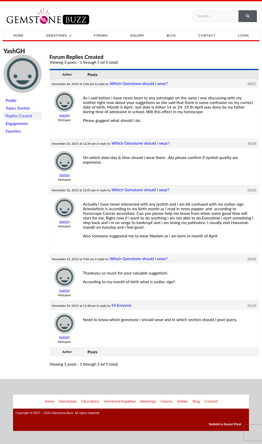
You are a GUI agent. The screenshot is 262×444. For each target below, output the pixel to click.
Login (243, 35)
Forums (101, 35)
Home (18, 35)
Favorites (13, 131)
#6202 (251, 190)
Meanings (148, 401)
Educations (90, 401)
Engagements (17, 123)
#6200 (251, 258)
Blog (171, 35)
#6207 (251, 83)
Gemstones (58, 35)
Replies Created (19, 115)
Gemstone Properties (120, 401)
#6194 (251, 305)
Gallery (137, 35)
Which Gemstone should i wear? (139, 83)
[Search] (247, 16)
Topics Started (17, 108)
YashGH (14, 51)
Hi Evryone (121, 305)
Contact (206, 35)
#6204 (251, 143)
